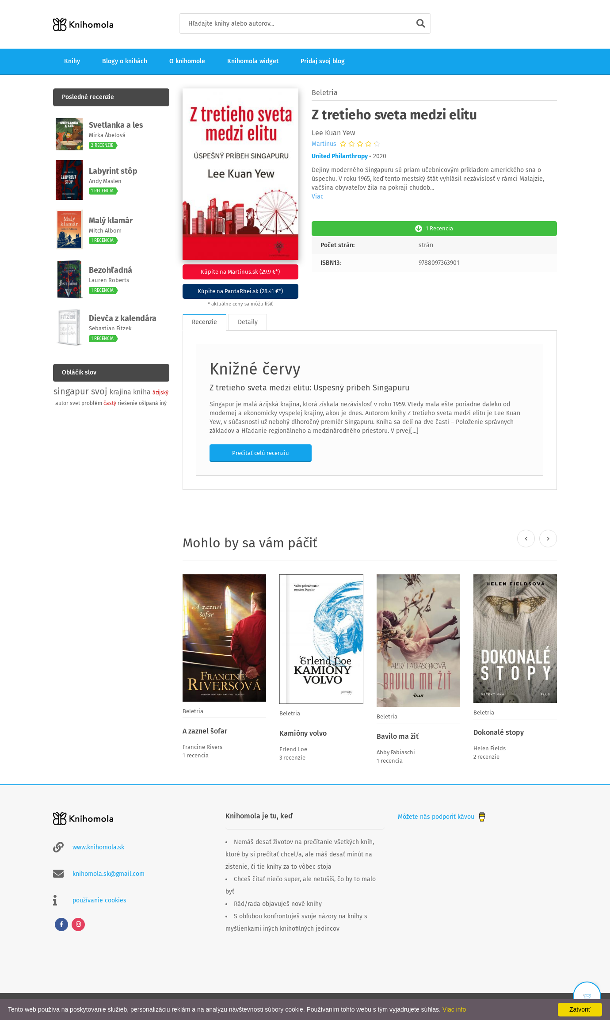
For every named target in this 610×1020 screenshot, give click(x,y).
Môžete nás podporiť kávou (442, 816)
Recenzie (204, 321)
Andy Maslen (105, 181)
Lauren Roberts (109, 280)
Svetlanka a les (116, 125)
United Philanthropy (340, 156)
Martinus (324, 144)
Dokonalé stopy (498, 732)
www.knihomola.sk (98, 846)
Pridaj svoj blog (323, 61)
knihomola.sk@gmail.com (108, 873)
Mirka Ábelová (107, 135)
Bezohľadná (110, 270)
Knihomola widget (252, 61)
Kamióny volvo (303, 733)
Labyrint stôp (113, 171)
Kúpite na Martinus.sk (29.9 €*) (240, 271)
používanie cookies (99, 899)
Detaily (248, 321)
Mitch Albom (105, 230)
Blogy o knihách (124, 61)
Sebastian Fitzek (110, 328)
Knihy (72, 61)
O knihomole (187, 61)
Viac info (454, 1009)
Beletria (325, 92)
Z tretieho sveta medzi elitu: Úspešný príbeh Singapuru (309, 387)
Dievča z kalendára (122, 318)
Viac (318, 196)
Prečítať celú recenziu (260, 452)
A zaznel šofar (205, 730)
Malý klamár (111, 220)
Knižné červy (255, 368)
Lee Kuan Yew (333, 133)
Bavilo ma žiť (398, 736)
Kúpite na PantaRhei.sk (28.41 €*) (240, 291)
